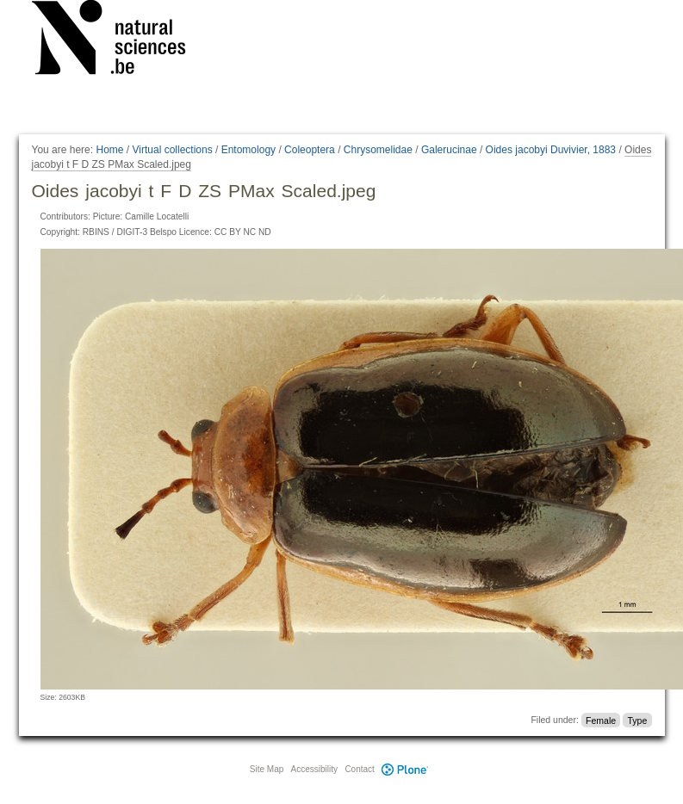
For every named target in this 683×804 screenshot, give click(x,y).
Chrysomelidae (378, 150)
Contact (359, 769)
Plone (405, 769)
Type (637, 719)
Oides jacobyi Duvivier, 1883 (551, 150)
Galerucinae (449, 150)
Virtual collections (173, 150)
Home (109, 150)
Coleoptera (309, 150)
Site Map (266, 769)
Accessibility (314, 769)
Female (601, 719)
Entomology (248, 150)
